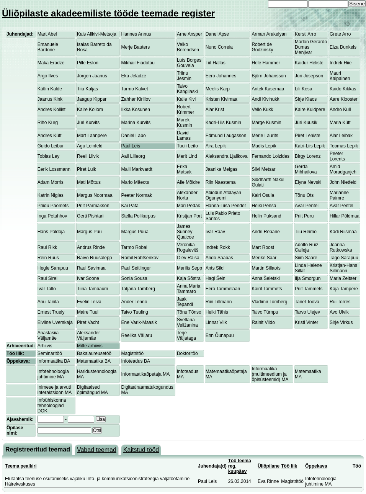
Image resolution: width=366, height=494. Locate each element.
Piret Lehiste (307, 135)
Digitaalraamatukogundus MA (147, 389)
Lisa (100, 419)
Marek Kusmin (184, 122)
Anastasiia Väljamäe (48, 335)
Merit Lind (187, 156)
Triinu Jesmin (184, 75)
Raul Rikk (47, 247)
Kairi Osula (263, 195)
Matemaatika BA (94, 361)
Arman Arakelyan (269, 34)
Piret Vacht (88, 322)
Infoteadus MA (187, 374)
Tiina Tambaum (92, 288)
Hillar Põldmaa (344, 216)
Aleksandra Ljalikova (227, 156)
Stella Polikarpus (138, 216)
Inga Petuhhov (52, 216)
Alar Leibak (341, 135)
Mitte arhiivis (90, 345)
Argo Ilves (48, 76)
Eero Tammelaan (223, 288)
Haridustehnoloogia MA (96, 374)
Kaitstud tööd (141, 450)
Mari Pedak (188, 205)
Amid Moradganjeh (343, 169)
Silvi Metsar (263, 169)
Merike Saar (264, 257)
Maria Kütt (340, 122)
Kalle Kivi (186, 99)
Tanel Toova (307, 301)
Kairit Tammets (267, 288)
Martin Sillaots (266, 268)
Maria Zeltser (343, 278)
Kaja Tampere (344, 288)
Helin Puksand (266, 216)
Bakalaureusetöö (94, 353)
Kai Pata (130, 205)
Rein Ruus (48, 257)
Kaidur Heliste (309, 62)
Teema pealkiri (21, 466)
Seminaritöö (50, 353)
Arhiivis (45, 345)
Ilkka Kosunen (135, 109)
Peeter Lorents (337, 156)
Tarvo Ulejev (307, 312)
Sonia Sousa (134, 278)
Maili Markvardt (136, 169)
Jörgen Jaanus (92, 76)
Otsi (97, 430)
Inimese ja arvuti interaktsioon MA (55, 389)
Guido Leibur (51, 146)
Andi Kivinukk (265, 99)
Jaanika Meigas (221, 169)
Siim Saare (306, 257)
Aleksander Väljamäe (88, 335)
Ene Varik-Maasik (139, 322)
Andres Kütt (50, 135)
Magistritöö (132, 353)
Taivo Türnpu (265, 312)
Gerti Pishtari (90, 216)
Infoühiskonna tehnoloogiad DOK (52, 405)
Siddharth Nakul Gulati (268, 182)
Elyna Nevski (308, 182)
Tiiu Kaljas (87, 89)
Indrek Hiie (340, 62)
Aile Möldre (188, 182)
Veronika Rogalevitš (187, 247)
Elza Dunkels (343, 47)
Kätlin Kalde (50, 89)
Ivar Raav (215, 231)
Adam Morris (51, 182)
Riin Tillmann (219, 301)
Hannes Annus (136, 34)
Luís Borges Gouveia (189, 62)
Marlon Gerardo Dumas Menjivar (311, 47)
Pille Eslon (87, 62)
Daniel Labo (133, 135)
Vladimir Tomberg (269, 301)
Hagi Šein (215, 278)
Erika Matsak (184, 169)
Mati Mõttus (89, 182)
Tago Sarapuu (344, 257)
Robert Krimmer (185, 109)
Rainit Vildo (263, 322)
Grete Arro (340, 34)
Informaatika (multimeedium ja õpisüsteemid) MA (270, 374)
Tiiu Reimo (306, 231)
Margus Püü (89, 231)
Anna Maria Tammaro (188, 288)
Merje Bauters (135, 47)
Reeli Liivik (88, 156)
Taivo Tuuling (134, 312)
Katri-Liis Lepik (310, 146)
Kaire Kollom (90, 109)
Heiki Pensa (264, 205)
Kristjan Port (189, 216)
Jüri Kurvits (88, 122)
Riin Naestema (221, 182)
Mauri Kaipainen (340, 75)
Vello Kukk (262, 109)
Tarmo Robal (134, 247)
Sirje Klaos (306, 99)
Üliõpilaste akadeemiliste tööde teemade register (108, 13)
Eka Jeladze (133, 76)
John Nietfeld (343, 182)
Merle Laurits (265, 135)
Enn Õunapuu (220, 335)
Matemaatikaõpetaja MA (226, 374)
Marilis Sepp (189, 268)
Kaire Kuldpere (310, 109)
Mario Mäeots (135, 182)
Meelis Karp (218, 89)
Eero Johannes (221, 76)
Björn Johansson (269, 76)
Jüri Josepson (309, 76)
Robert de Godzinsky (262, 47)
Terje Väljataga (186, 335)
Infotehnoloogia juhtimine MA (53, 374)
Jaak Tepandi (185, 301)
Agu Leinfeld (90, 146)
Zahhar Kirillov (136, 99)
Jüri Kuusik (306, 122)
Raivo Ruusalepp (94, 257)
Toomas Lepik (344, 146)
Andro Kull (340, 109)
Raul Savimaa (91, 268)
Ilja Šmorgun (307, 278)
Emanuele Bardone (48, 47)
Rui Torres (340, 301)
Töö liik (289, 466)
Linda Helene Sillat (308, 268)
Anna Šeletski (265, 278)
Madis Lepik (264, 146)
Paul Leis (130, 146)
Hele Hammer (266, 62)
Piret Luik (86, 169)
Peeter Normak (136, 195)
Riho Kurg (48, 122)
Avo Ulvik (339, 312)
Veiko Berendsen (188, 47)
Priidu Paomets (53, 205)
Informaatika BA (54, 361)
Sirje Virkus (341, 322)
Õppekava (316, 466)
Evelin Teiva (89, 301)
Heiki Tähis (217, 312)
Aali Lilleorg (133, 156)
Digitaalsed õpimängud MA (92, 389)
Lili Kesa (303, 89)
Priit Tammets (308, 288)
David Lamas (184, 135)
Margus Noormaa (95, 195)
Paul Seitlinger (136, 268)
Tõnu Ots (304, 195)
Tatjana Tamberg (138, 288)
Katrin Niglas (51, 195)
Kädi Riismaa (343, 231)
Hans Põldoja (51, 231)
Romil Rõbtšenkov (139, 257)
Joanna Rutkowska (341, 247)
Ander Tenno (134, 301)
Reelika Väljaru (136, 335)
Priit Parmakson (93, 205)
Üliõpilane (268, 466)
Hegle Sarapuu (53, 268)
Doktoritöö (187, 353)
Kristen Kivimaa (221, 99)
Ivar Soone (88, 278)
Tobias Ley (48, 156)
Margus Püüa (135, 231)
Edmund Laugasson (226, 135)
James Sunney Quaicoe (185, 232)
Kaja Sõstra (189, 278)
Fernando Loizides (270, 156)
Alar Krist (215, 109)
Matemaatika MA (308, 374)
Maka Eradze (51, 62)
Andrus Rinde (91, 247)
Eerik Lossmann (54, 169)
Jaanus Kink (50, 99)
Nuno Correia (219, 47)
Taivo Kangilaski (187, 88)
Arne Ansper (189, 34)
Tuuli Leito (187, 146)
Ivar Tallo (47, 288)
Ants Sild (215, 268)
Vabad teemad (96, 450)
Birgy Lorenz (307, 156)
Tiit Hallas (215, 62)
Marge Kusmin (266, 122)
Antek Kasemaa (268, 89)
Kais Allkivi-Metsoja (96, 34)
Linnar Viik (216, 322)
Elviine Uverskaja (55, 322)
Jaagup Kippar (91, 99)
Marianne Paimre (339, 195)
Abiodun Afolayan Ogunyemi (223, 195)
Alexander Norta (187, 195)
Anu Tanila (48, 301)
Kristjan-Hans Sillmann (343, 268)
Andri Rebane (265, 231)
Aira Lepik (216, 146)
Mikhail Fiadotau (138, 62)
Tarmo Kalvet (134, 89)
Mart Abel (47, 34)
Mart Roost (263, 247)
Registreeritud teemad (37, 449)
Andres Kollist (51, 109)
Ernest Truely (51, 312)
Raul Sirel (47, 278)
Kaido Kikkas (343, 89)
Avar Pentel (307, 205)
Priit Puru (304, 216)
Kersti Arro (305, 34)
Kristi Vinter (306, 322)
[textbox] (64, 430)
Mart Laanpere (92, 135)
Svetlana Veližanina (187, 322)
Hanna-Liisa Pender (226, 205)
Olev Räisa (188, 257)
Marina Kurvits (136, 122)
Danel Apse (217, 34)
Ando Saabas (219, 257)
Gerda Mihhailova (306, 169)
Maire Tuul (87, 312)
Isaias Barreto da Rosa (94, 47)
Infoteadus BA (135, 361)
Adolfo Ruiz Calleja (306, 247)
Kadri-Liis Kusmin (223, 122)
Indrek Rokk (218, 247)
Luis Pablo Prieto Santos (223, 216)
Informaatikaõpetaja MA (145, 374)
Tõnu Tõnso (189, 312)
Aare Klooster (344, 99)
